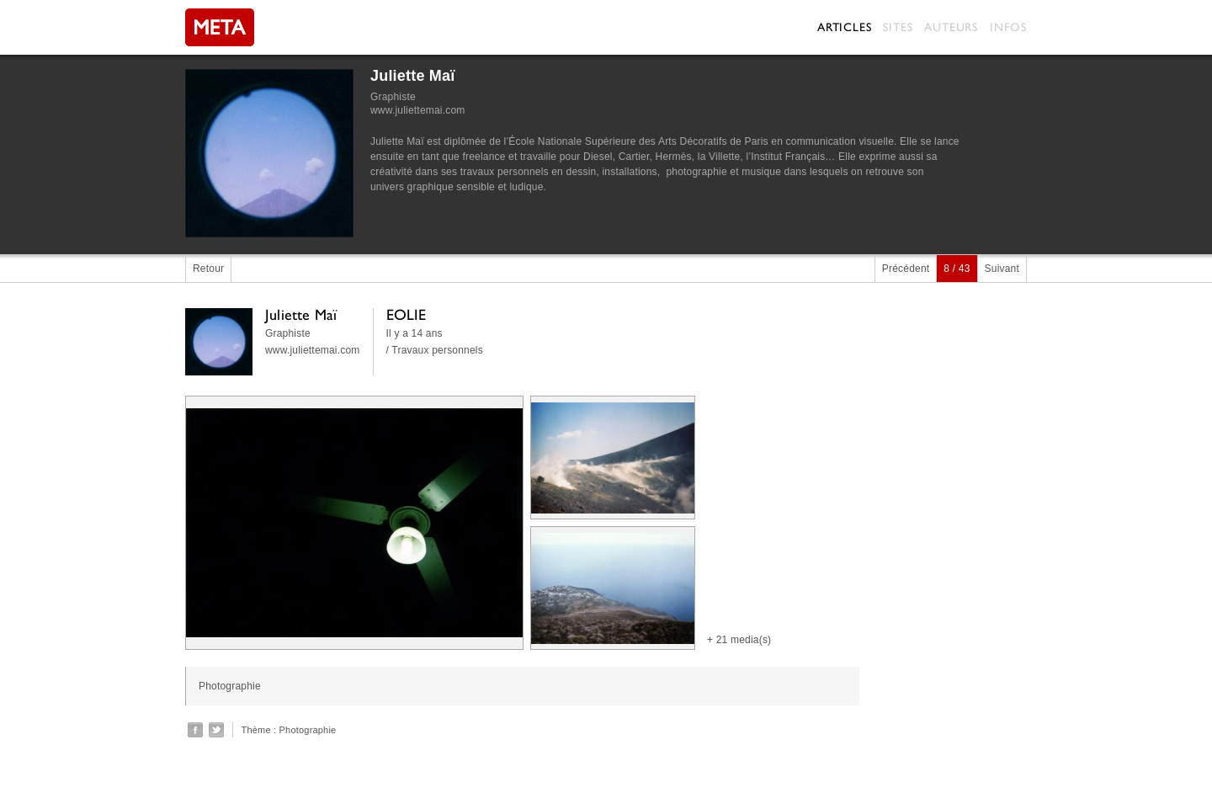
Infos (1008, 27)
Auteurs (951, 27)
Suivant (1002, 268)
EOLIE (406, 314)
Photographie (308, 730)
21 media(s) (744, 640)
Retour (208, 268)
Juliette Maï (412, 75)
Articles (844, 27)
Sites (897, 27)
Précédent (906, 268)
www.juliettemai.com (417, 110)
